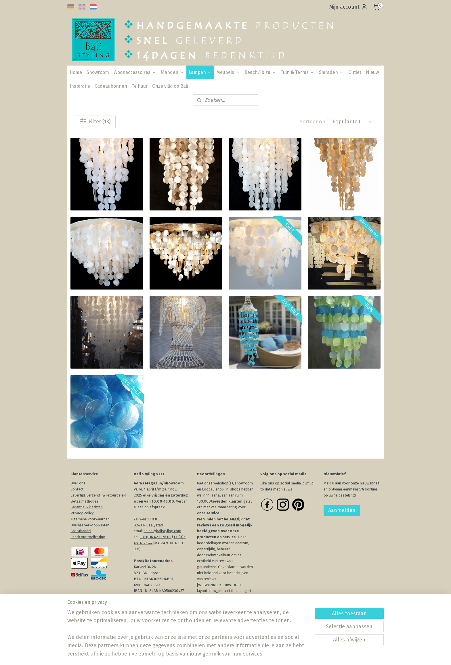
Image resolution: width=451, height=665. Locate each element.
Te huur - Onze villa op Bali (160, 86)
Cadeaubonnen (111, 86)
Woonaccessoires (135, 72)
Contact (76, 489)
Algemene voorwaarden (90, 519)
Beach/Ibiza (260, 72)
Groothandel (80, 531)
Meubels (228, 72)
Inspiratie (80, 86)
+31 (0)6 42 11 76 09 (155, 537)
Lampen (200, 72)
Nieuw (372, 72)
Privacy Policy (81, 513)
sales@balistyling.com (162, 531)
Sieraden (331, 72)
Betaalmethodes (84, 501)
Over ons (77, 483)
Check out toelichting (87, 537)
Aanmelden (342, 510)
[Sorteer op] (352, 121)
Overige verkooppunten (89, 525)
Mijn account (348, 6)
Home (76, 72)
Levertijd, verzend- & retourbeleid (98, 495)
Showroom (98, 72)
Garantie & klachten (86, 507)
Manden (172, 72)
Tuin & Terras (297, 72)
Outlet (354, 72)
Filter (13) (95, 121)
